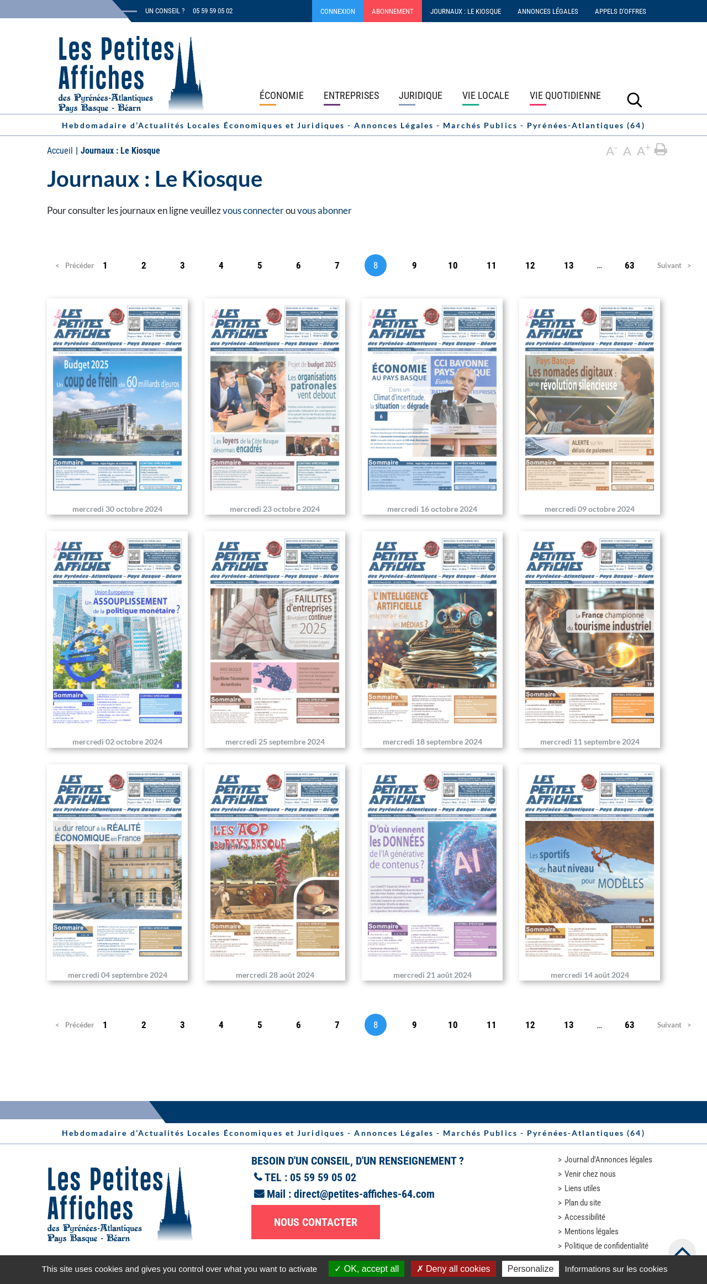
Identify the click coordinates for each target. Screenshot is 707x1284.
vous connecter (253, 210)
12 (530, 265)
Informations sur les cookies (615, 1268)
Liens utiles (582, 1188)
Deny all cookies (453, 1268)
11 (492, 265)
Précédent (71, 265)
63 (630, 265)
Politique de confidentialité (606, 1246)
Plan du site (582, 1203)
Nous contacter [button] (315, 1222)
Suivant (668, 265)
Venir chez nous (590, 1174)
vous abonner (324, 210)
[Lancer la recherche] (634, 99)
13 (569, 265)
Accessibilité (584, 1217)
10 (453, 265)
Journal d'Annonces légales (608, 1160)
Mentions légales (591, 1231)
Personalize (531, 1268)
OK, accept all (366, 1268)
